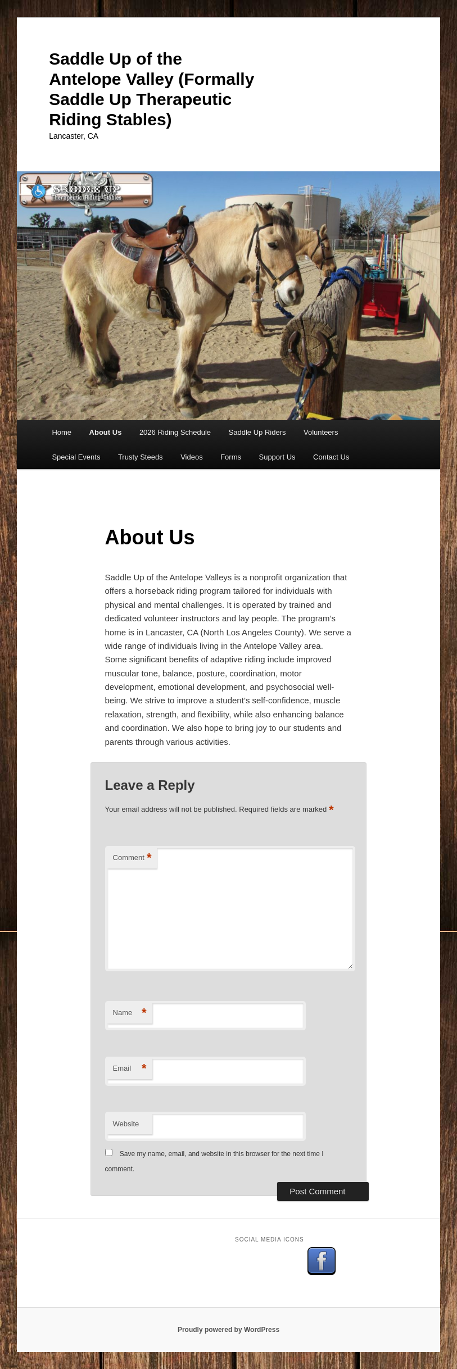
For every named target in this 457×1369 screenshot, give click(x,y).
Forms (230, 457)
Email (130, 1069)
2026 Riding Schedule (175, 432)
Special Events (76, 457)
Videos (191, 457)
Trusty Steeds (140, 457)
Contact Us (331, 457)
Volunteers (321, 432)
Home (61, 432)
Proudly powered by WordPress (228, 1330)
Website (126, 1124)
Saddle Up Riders (257, 432)
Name (130, 1013)
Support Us (277, 457)
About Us (105, 432)
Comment (132, 858)
